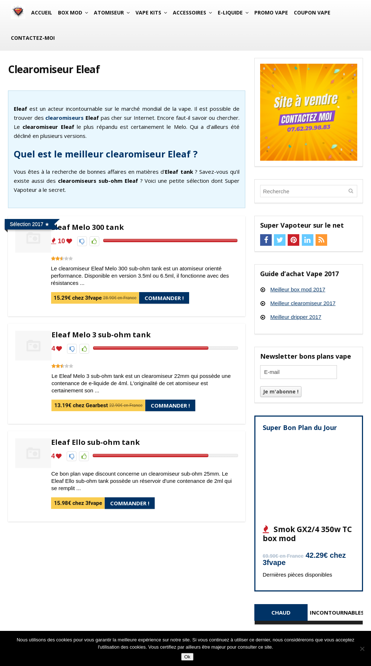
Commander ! (164, 298)
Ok (187, 656)
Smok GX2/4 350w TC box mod (307, 533)
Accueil (41, 12)
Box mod (70, 12)
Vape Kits (148, 12)
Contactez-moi (33, 37)
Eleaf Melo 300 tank (87, 227)
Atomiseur (109, 12)
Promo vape (271, 12)
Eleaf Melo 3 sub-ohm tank (101, 335)
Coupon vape (312, 12)
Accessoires (189, 12)
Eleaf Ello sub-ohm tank (95, 442)
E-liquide (230, 12)
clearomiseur (63, 117)
